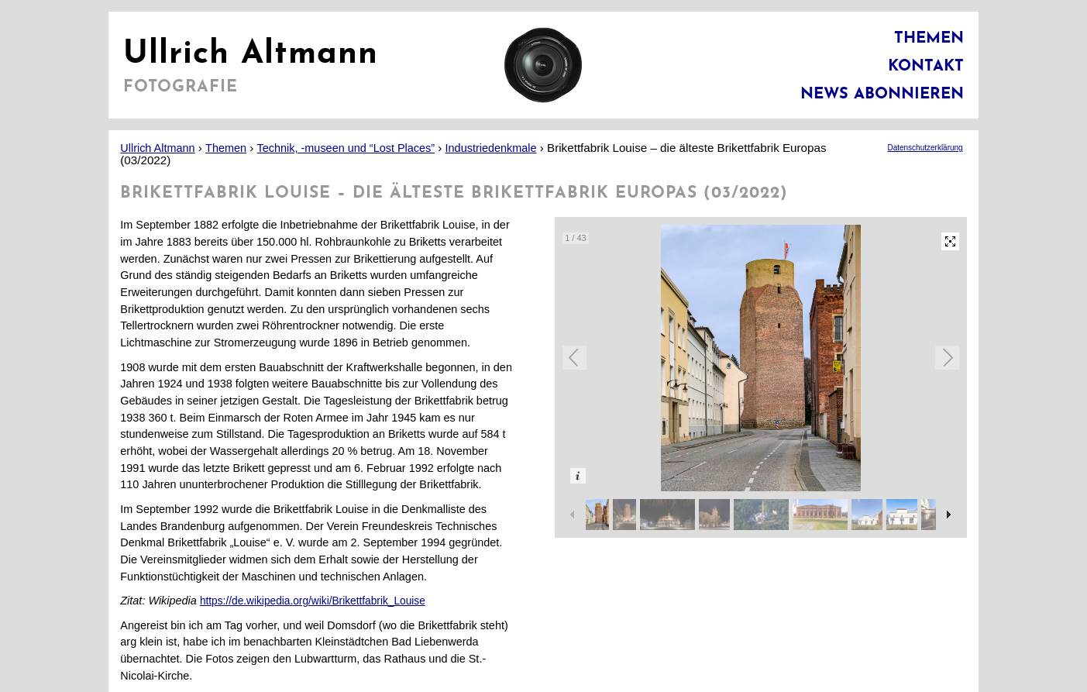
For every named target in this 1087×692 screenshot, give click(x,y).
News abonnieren (882, 94)
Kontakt (926, 66)
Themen (929, 38)
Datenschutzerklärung (924, 147)
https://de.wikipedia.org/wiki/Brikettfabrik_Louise (312, 601)
